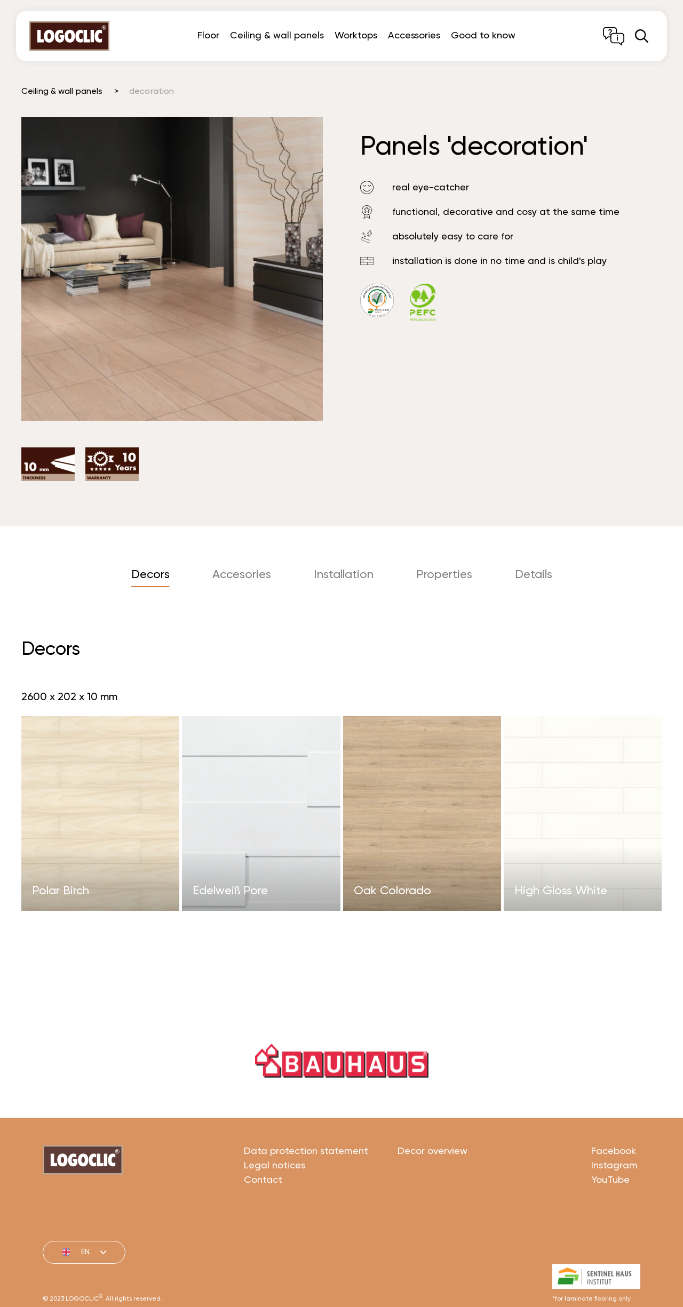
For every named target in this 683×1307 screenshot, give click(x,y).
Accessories (414, 36)
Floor (208, 36)
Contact (263, 1215)
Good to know (483, 36)
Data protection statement (306, 1186)
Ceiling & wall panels (277, 36)
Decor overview (432, 1186)
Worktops (356, 36)
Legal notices (274, 1200)
